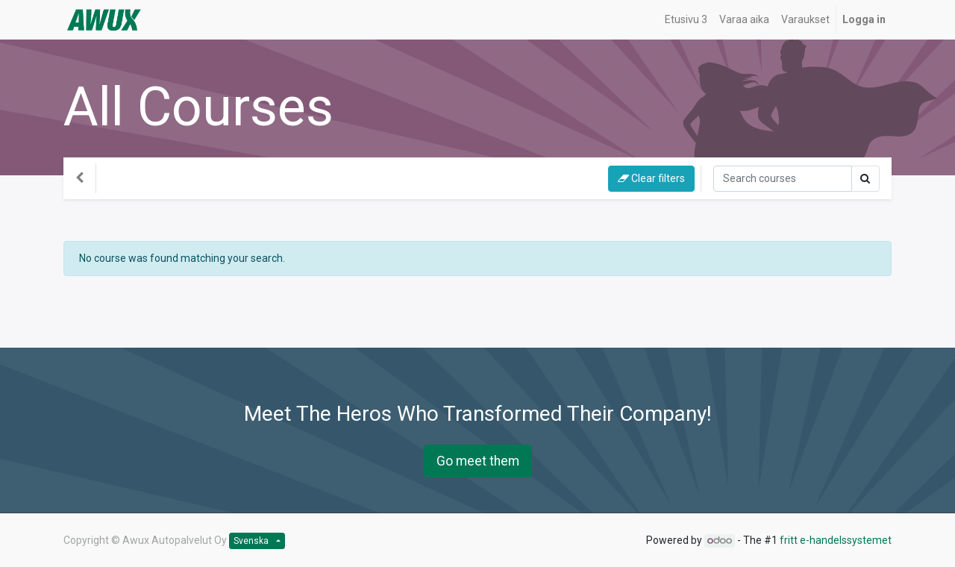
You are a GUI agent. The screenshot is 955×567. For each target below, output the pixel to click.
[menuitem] (686, 20)
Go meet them (477, 461)
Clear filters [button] (651, 178)
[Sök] (782, 179)
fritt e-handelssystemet (836, 540)
